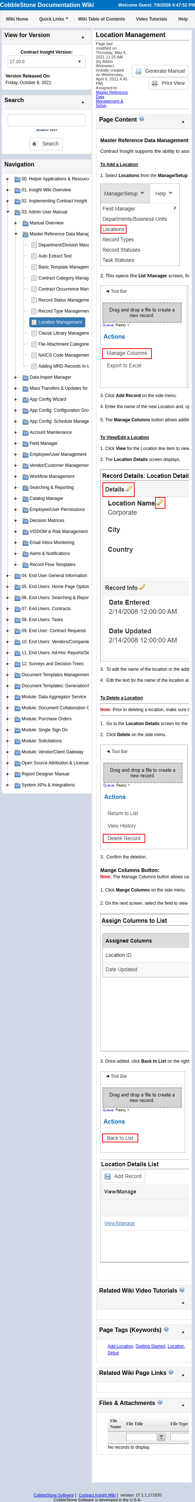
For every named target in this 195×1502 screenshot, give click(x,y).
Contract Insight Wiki (97, 1495)
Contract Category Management (69, 278)
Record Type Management (64, 311)
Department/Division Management (71, 245)
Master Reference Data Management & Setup (112, 99)
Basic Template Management (66, 267)
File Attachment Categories (64, 344)
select (79, 62)
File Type (179, 1423)
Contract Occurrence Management (72, 289)
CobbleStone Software (54, 1495)
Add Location (120, 1346)
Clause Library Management (66, 333)
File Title (134, 1423)
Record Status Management (65, 300)
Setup (113, 1352)
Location (176, 1346)
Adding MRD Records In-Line (66, 366)
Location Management (60, 322)
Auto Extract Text (55, 256)
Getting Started (150, 1346)
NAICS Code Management (64, 355)
